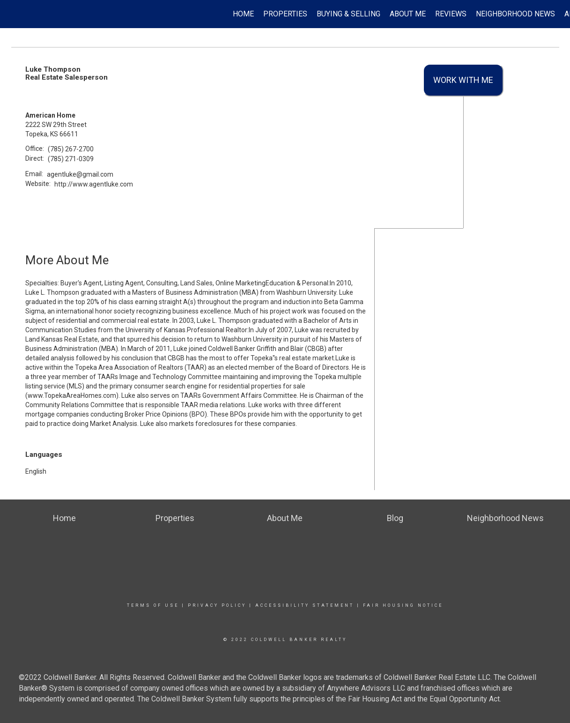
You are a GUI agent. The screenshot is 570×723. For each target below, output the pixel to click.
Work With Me (463, 80)
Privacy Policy (217, 605)
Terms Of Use (153, 605)
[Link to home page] (12, 14)
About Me (408, 13)
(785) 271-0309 (71, 159)
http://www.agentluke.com (93, 184)
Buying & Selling (348, 13)
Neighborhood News (515, 13)
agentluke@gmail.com (80, 174)
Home (243, 13)
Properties (285, 13)
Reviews (450, 13)
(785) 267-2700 (71, 149)
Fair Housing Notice (403, 605)
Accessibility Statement (304, 605)
